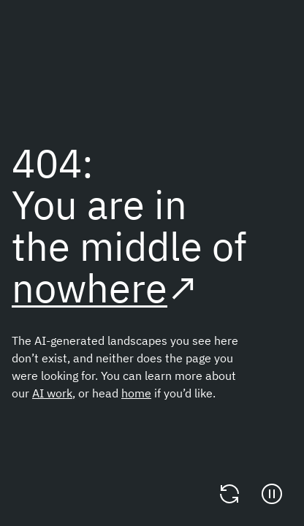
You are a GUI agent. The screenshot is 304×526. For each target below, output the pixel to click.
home (136, 393)
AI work (52, 393)
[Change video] (229, 493)
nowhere (89, 287)
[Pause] (271, 493)
